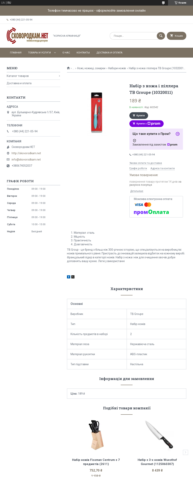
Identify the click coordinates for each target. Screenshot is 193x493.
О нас (66, 52)
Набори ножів (117, 68)
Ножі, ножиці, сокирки (91, 68)
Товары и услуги (39, 52)
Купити (140, 115)
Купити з (148, 123)
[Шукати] (161, 36)
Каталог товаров (18, 75)
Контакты (83, 52)
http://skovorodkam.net (26, 153)
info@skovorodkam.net (26, 159)
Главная (15, 52)
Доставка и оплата (109, 52)
